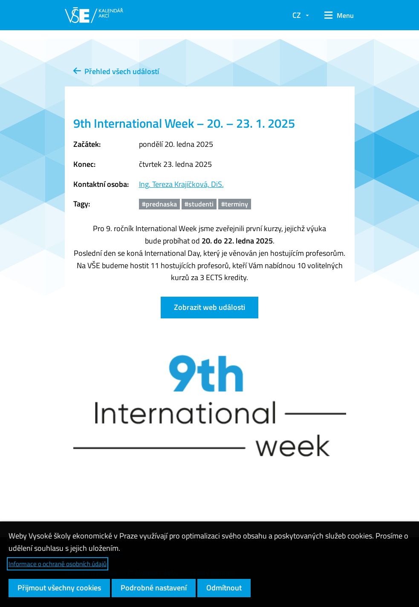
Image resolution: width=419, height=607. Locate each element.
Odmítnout (224, 587)
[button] (336, 15)
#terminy (234, 204)
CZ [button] (296, 15)
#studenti (199, 204)
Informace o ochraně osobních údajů (58, 564)
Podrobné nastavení (154, 587)
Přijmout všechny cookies (59, 587)
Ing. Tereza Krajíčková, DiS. (181, 184)
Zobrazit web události (209, 307)
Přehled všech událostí (116, 71)
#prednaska (159, 204)
